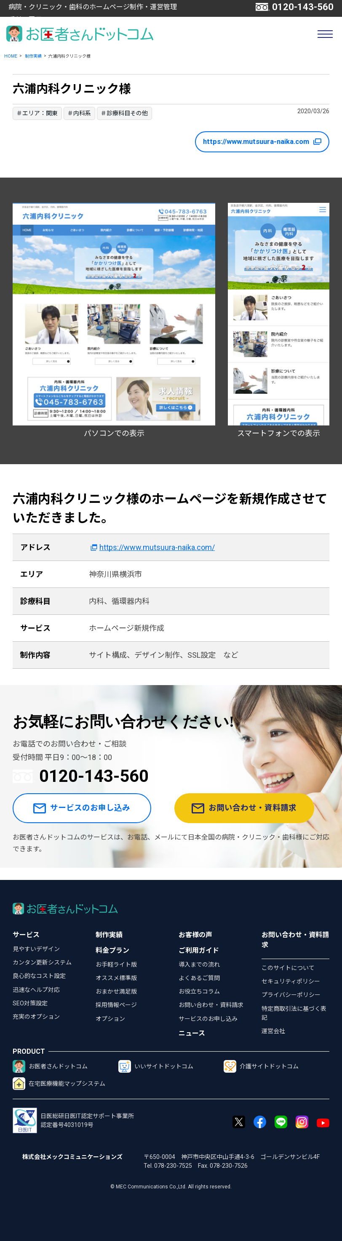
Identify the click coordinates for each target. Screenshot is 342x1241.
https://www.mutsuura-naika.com (256, 141)
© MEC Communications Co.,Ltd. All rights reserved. (171, 1187)
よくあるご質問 (199, 978)
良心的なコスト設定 (39, 976)
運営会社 (273, 1031)
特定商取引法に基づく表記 (294, 1013)
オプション (110, 1018)
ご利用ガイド (199, 950)
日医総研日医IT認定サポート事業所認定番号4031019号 (73, 1120)
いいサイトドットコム (155, 1066)
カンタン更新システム (42, 962)
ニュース (192, 1033)
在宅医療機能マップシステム (59, 1083)
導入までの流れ (199, 964)
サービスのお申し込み (87, 814)
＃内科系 (79, 113)
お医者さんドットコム (50, 1066)
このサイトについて (288, 968)
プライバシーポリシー (291, 995)
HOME (10, 56)
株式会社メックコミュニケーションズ (72, 1156)
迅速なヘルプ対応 (36, 989)
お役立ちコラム (199, 991)
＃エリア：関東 (37, 113)
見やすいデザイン (36, 949)
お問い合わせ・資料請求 (252, 814)
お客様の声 (195, 935)
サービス (26, 935)
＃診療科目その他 (124, 113)
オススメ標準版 (116, 978)
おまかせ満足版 (116, 991)
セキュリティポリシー (291, 981)
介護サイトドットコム (261, 1066)
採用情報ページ (116, 1005)
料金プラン (112, 950)
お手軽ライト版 (116, 964)
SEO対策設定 (30, 1003)
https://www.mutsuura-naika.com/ (157, 547)
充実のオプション (36, 1016)
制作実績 (33, 56)
